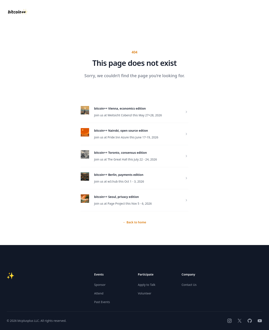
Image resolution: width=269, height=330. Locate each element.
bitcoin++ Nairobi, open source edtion (121, 131)
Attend (98, 293)
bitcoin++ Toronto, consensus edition (120, 153)
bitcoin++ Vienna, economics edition (120, 108)
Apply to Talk (146, 285)
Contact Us (189, 285)
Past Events (102, 302)
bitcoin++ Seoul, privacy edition (116, 197)
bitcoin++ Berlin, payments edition (118, 175)
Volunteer (144, 293)
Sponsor (99, 285)
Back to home (134, 222)
